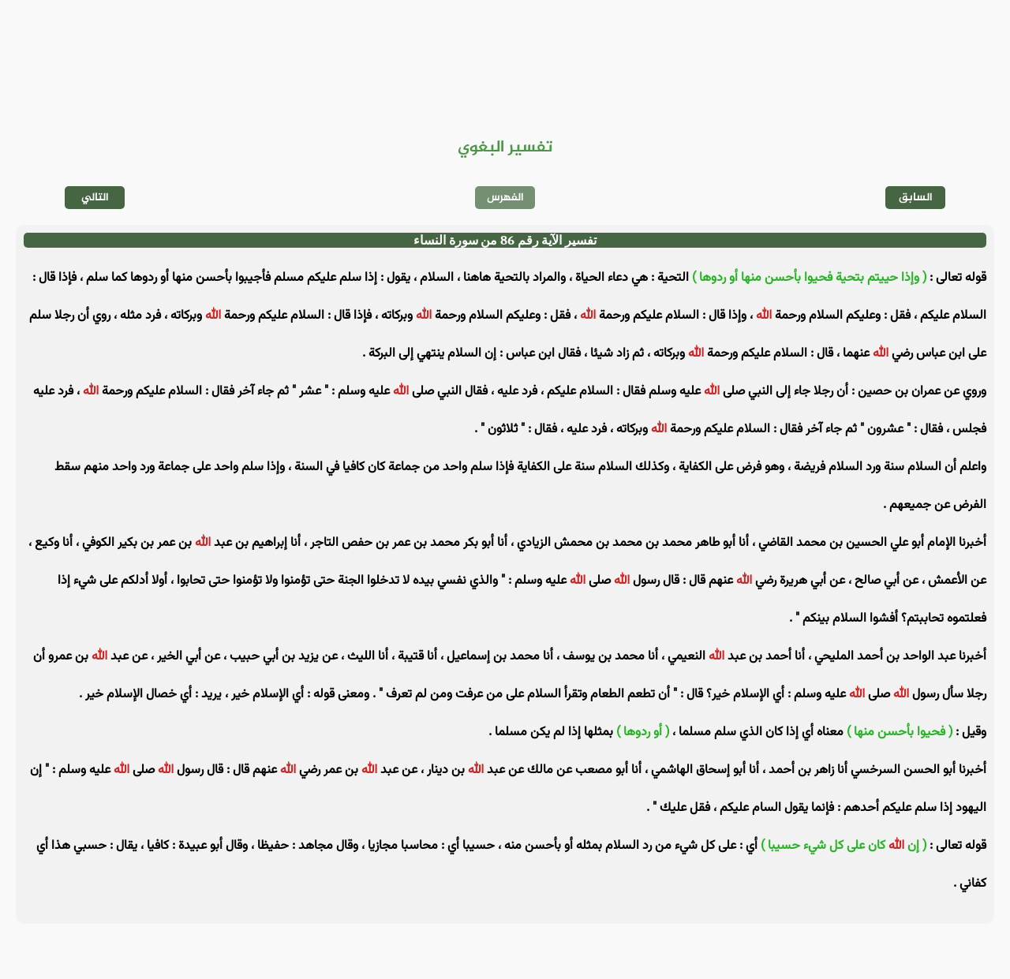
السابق (916, 198)
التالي (95, 198)
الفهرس (505, 198)
